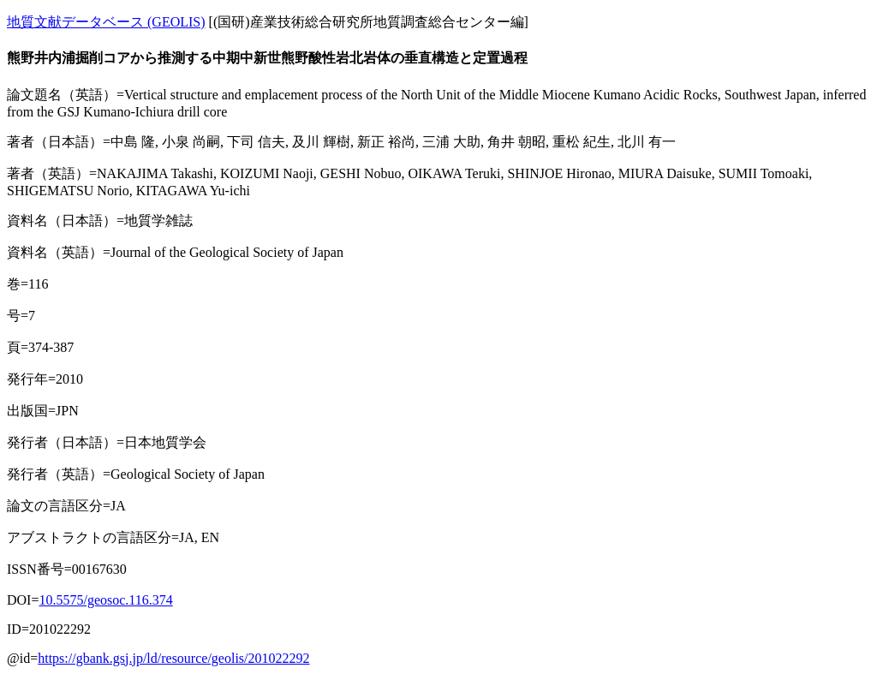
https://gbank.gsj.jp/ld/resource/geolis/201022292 (173, 658)
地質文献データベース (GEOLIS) (106, 22)
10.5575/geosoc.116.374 (105, 600)
